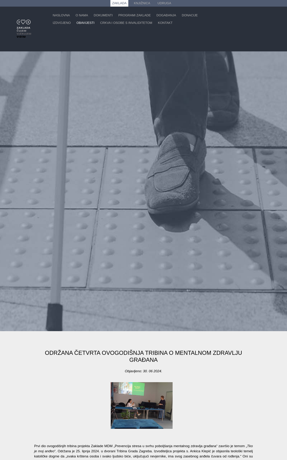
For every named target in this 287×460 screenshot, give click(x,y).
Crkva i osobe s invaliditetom (126, 23)
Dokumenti (103, 15)
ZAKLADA (119, 3)
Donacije (190, 15)
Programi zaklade (134, 15)
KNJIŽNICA (142, 3)
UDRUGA (164, 3)
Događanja (166, 15)
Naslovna (61, 15)
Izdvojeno (62, 23)
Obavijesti (85, 23)
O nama (82, 15)
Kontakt (165, 23)
